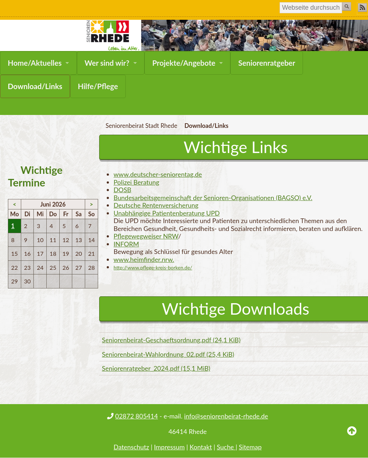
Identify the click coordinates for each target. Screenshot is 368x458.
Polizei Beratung (136, 182)
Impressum (169, 447)
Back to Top (351, 436)
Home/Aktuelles (35, 63)
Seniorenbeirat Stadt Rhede (141, 125)
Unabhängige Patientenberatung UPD (167, 213)
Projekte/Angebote (183, 63)
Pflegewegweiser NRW (146, 236)
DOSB (122, 190)
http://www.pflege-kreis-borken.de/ (153, 267)
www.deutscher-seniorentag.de (158, 174)
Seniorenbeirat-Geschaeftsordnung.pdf (171, 340)
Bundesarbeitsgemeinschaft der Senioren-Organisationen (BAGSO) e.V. (213, 198)
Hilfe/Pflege (98, 86)
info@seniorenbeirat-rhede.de (226, 416)
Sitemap (250, 447)
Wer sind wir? (106, 63)
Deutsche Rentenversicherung (156, 205)
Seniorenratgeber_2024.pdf (156, 368)
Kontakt (201, 447)
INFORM (126, 244)
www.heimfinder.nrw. (144, 259)
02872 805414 (136, 416)
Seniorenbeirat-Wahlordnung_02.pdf (168, 354)
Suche (226, 447)
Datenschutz (131, 447)
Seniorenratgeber (266, 63)
